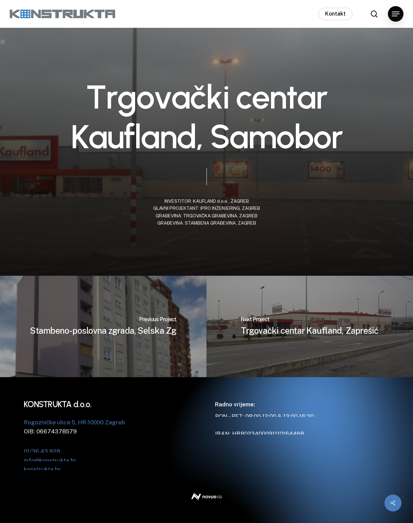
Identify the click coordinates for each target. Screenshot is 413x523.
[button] (395, 14)
